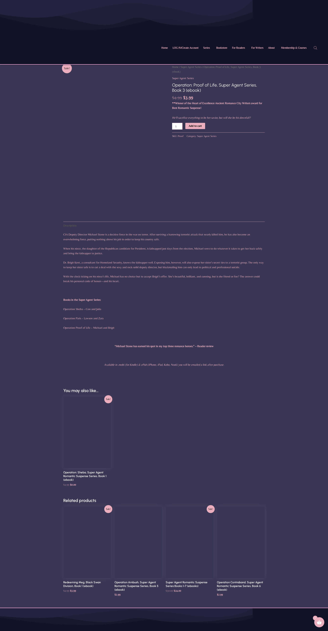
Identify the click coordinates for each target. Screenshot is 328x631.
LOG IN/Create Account (185, 47)
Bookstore (221, 47)
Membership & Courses (294, 47)
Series (206, 47)
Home (164, 47)
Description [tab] (70, 225)
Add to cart (195, 126)
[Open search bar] (315, 48)
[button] (207, 48)
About (271, 47)
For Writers (257, 47)
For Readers (238, 47)
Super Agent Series (191, 67)
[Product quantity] (177, 126)
